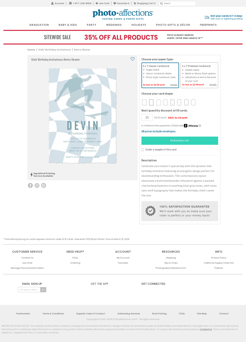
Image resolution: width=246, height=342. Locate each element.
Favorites (123, 3)
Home (31, 49)
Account (59, 3)
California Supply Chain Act (219, 262)
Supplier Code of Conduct (90, 313)
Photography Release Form (171, 268)
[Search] (177, 3)
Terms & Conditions (53, 313)
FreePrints (208, 25)
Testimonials (23, 313)
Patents (219, 268)
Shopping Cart (146, 3)
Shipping (171, 257)
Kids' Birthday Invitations (54, 49)
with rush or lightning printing (226, 17)
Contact (224, 313)
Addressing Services (129, 313)
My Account (123, 257)
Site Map (202, 313)
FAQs (75, 257)
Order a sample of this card (160, 149)
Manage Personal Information (27, 268)
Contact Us (27, 257)
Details (173, 84)
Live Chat (104, 3)
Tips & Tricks (171, 262)
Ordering (75, 262)
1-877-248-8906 (82, 3)
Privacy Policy (218, 257)
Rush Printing (159, 313)
